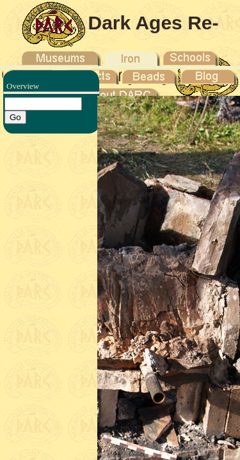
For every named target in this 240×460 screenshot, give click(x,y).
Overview (22, 86)
